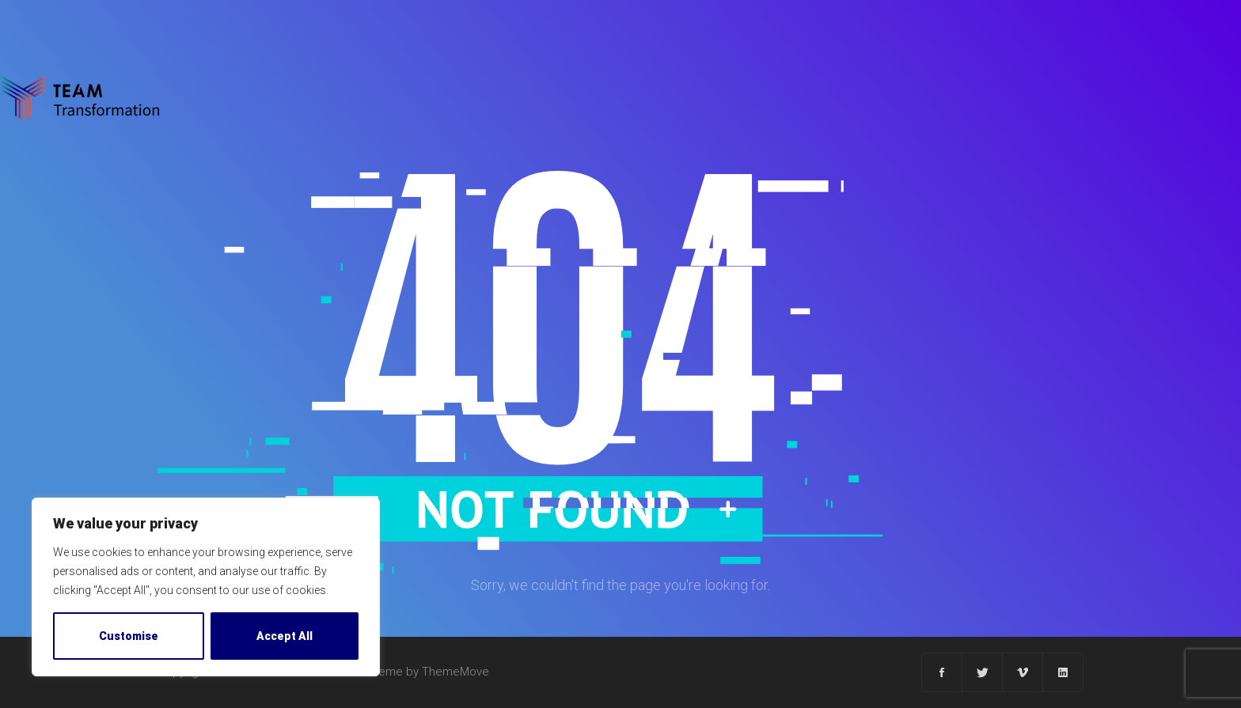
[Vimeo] (1023, 672)
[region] (206, 587)
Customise (128, 636)
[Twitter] (982, 672)
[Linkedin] (1063, 672)
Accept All (284, 636)
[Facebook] (942, 672)
